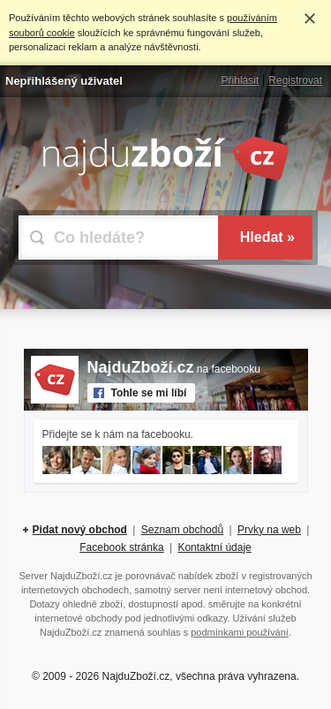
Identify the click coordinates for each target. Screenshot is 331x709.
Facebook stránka (121, 547)
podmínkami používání (240, 632)
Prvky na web (269, 530)
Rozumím (310, 18)
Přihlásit (241, 80)
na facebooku (173, 369)
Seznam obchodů (182, 530)
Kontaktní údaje (214, 547)
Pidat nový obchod (80, 530)
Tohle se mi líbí (149, 393)
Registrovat (295, 80)
